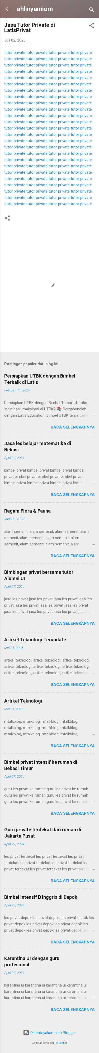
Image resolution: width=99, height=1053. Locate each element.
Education (61, 1043)
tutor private (14, 52)
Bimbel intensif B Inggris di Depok (40, 897)
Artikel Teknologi (23, 701)
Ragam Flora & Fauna (27, 511)
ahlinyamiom (35, 9)
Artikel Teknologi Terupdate (35, 639)
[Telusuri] (91, 11)
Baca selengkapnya (73, 427)
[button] (91, 26)
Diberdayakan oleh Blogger (49, 1032)
